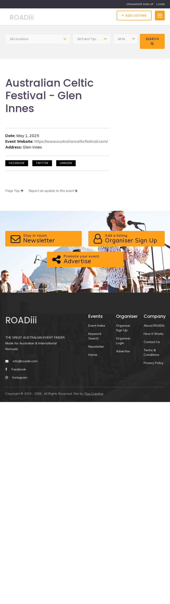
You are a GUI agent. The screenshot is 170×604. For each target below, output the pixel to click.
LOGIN (160, 4)
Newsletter (96, 347)
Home (92, 355)
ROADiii (22, 17)
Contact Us (152, 342)
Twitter (42, 163)
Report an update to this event (53, 191)
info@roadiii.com (25, 361)
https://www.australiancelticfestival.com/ (71, 141)
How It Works (154, 334)
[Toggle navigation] (160, 15)
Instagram (19, 377)
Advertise (123, 351)
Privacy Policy (153, 363)
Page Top (14, 191)
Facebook (17, 163)
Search (152, 41)
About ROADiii (154, 326)
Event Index (96, 326)
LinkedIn (66, 163)
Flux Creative (94, 394)
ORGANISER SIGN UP (140, 4)
